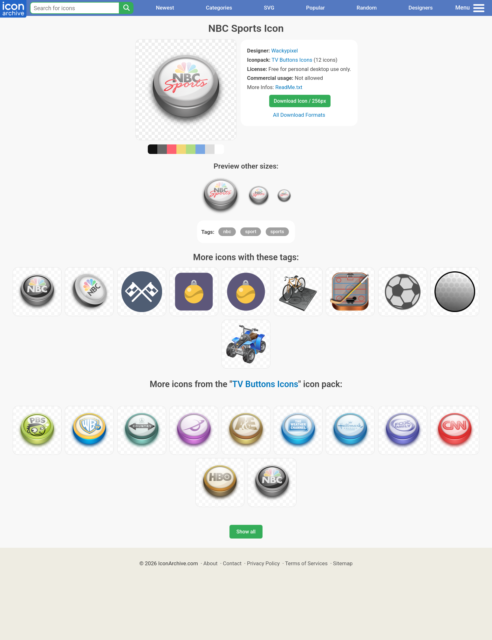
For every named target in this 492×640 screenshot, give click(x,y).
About (210, 563)
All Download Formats (299, 115)
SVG (269, 7)
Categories (219, 7)
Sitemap (343, 563)
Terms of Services (306, 563)
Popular (315, 7)
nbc (227, 231)
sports (277, 231)
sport (250, 231)
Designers (420, 7)
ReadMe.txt (288, 87)
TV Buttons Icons (292, 60)
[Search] (126, 8)
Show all (246, 532)
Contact (232, 563)
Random (367, 7)
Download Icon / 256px (300, 101)
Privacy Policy (263, 563)
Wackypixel (284, 50)
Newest (165, 7)
